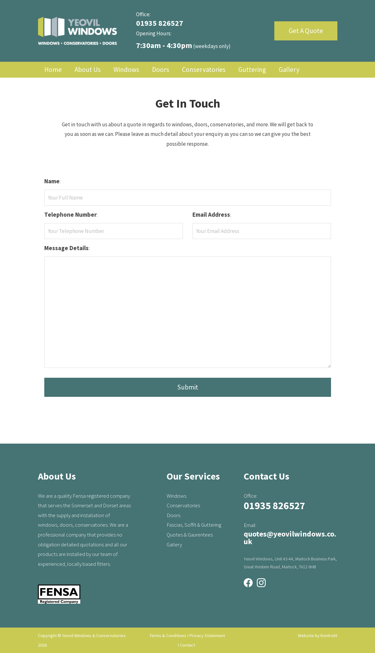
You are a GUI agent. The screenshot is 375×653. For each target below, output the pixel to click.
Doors (160, 69)
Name (52, 181)
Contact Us (102, 85)
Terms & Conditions (167, 635)
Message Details (66, 248)
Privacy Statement (207, 635)
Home (53, 69)
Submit (187, 387)
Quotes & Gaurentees (190, 534)
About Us (88, 69)
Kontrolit (329, 635)
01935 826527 (159, 23)
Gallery (289, 69)
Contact (187, 645)
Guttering (252, 69)
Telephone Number (70, 214)
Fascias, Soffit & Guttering (194, 524)
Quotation (59, 85)
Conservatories (204, 69)
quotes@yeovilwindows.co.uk (290, 537)
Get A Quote (306, 30)
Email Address (211, 214)
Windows (126, 69)
